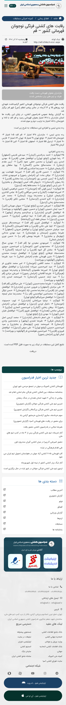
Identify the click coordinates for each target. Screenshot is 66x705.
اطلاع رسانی (43, 18)
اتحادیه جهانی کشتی (53, 636)
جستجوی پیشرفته (24, 632)
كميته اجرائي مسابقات (23, 18)
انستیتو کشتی (25, 646)
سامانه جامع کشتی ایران (21, 656)
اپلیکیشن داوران (24, 641)
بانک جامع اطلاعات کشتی (52, 632)
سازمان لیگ (26, 651)
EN (12, 5)
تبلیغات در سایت (24, 636)
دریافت (33, 351)
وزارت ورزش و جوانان (53, 641)
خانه (56, 18)
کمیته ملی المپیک (55, 656)
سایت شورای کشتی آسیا (52, 661)
